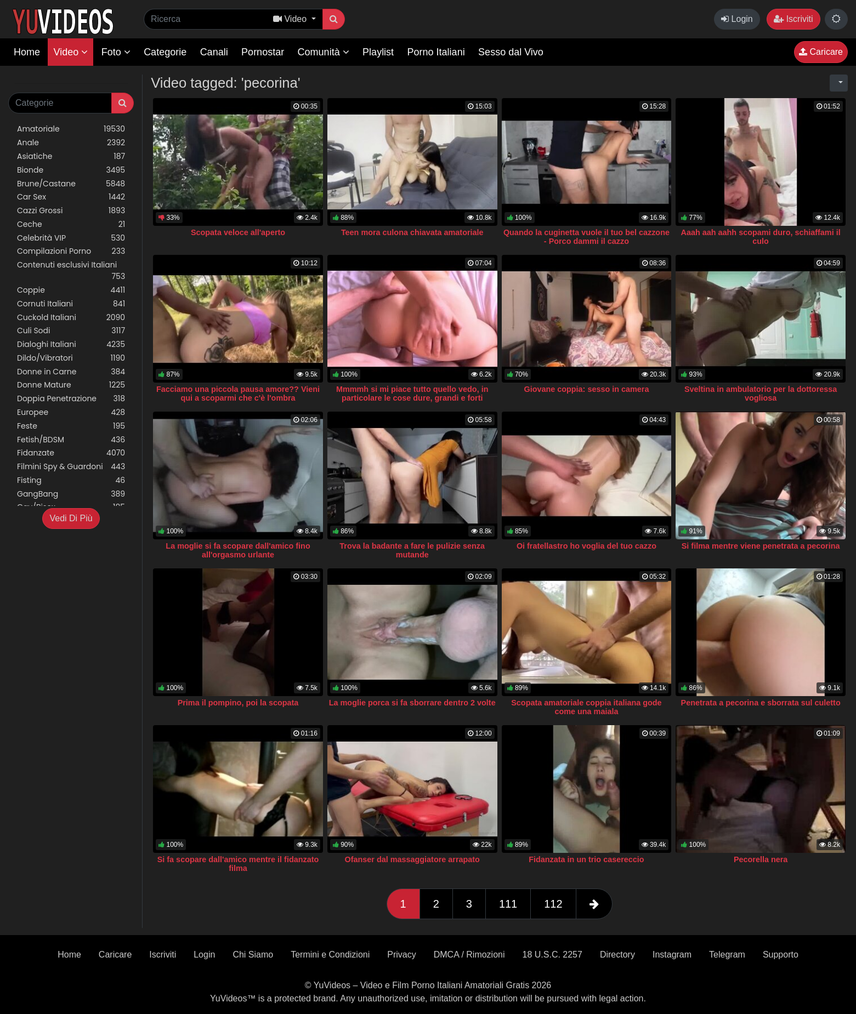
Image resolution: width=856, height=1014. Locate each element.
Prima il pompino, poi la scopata (238, 702)
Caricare (821, 51)
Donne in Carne (71, 372)
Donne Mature (71, 385)
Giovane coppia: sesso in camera (586, 389)
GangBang (71, 494)
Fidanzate (71, 453)
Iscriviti (793, 19)
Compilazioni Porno (71, 251)
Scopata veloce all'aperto (238, 232)
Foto (116, 52)
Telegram (727, 954)
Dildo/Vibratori (71, 358)
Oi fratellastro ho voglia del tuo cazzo (586, 546)
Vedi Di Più (70, 518)
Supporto (780, 954)
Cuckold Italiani (71, 317)
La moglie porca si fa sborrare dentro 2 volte (412, 702)
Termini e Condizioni (330, 954)
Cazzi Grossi (71, 211)
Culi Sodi (71, 331)
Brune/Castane (71, 184)
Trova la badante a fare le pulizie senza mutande (412, 550)
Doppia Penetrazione (71, 399)
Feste (71, 426)
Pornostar (262, 52)
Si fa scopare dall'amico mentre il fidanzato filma (238, 864)
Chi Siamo (253, 954)
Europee (71, 412)
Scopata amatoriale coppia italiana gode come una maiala (586, 707)
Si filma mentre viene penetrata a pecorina (761, 546)
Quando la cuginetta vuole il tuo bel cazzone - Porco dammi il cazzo (586, 237)
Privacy (401, 954)
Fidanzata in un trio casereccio (586, 859)
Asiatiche (71, 156)
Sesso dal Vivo (510, 52)
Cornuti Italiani (71, 304)
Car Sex (71, 197)
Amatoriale (71, 129)
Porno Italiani (436, 52)
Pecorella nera (760, 859)
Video (70, 52)
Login (737, 19)
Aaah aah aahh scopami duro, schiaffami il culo (761, 237)
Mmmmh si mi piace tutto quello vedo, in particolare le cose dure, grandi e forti (412, 393)
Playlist (378, 52)
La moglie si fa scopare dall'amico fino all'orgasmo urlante (238, 550)
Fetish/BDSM (71, 440)
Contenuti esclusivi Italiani (71, 270)
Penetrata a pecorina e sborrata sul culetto (761, 702)
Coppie (71, 290)
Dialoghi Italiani (71, 344)
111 (508, 904)
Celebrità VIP (71, 238)
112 (553, 904)
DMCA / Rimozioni (469, 954)
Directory (617, 954)
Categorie (165, 52)
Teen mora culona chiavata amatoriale (412, 232)
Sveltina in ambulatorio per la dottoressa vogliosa (760, 393)
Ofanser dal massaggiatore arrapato (412, 859)
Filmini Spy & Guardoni (71, 466)
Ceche (71, 224)
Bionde (71, 170)
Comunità (323, 52)
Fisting (71, 480)
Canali (214, 52)
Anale (71, 143)
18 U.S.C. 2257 (552, 954)
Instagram (672, 954)
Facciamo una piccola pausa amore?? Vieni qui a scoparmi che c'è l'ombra (238, 393)
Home (27, 52)
